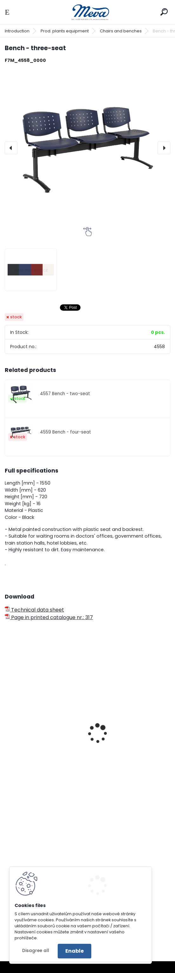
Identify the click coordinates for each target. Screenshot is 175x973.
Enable (74, 951)
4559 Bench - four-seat (65, 432)
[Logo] (87, 12)
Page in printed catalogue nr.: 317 (49, 617)
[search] (164, 12)
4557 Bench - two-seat (65, 394)
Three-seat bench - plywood (44, 724)
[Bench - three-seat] (87, 148)
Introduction (17, 31)
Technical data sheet (34, 609)
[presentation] (11, 148)
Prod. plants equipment (65, 31)
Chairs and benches (121, 31)
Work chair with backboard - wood (130, 742)
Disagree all (35, 951)
